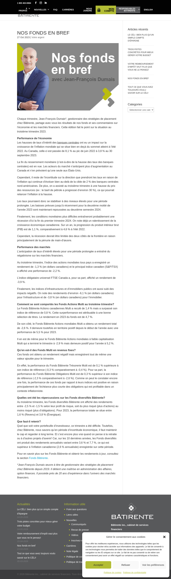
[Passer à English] (148, 10)
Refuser (125, 564)
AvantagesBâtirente (52, 13)
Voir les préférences (153, 564)
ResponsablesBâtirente (127, 10)
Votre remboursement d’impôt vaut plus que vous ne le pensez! (141, 67)
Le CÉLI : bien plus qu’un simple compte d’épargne (141, 38)
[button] (164, 537)
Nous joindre (87, 10)
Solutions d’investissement (96, 13)
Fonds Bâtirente (38, 458)
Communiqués (78, 524)
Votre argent (38, 37)
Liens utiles (72, 514)
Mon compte (109, 10)
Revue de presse (80, 529)
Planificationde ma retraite (125, 13)
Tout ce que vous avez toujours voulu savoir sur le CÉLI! (140, 90)
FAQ (55, 10)
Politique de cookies (112, 572)
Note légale (72, 551)
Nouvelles (40, 10)
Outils (146, 11)
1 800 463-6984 (24, 3)
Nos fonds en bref (138, 78)
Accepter (98, 564)
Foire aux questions (76, 509)
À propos (23, 10)
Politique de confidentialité (134, 572)
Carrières (68, 10)
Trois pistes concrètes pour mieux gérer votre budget (140, 52)
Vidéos (74, 535)
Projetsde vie (72, 13)
